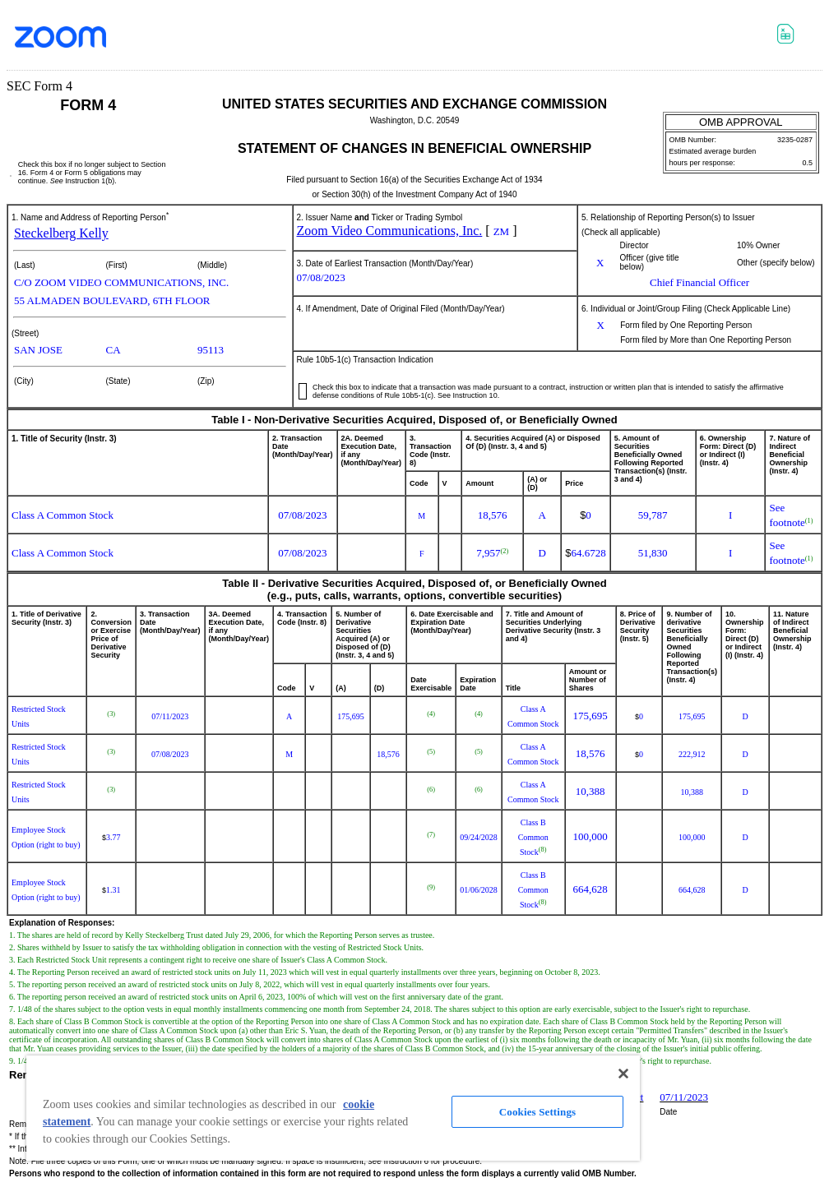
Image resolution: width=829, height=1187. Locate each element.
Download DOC (732, 36)
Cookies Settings (537, 1112)
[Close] (623, 1073)
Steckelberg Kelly (61, 233)
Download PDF (761, 40)
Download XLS (790, 36)
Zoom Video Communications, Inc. (390, 231)
